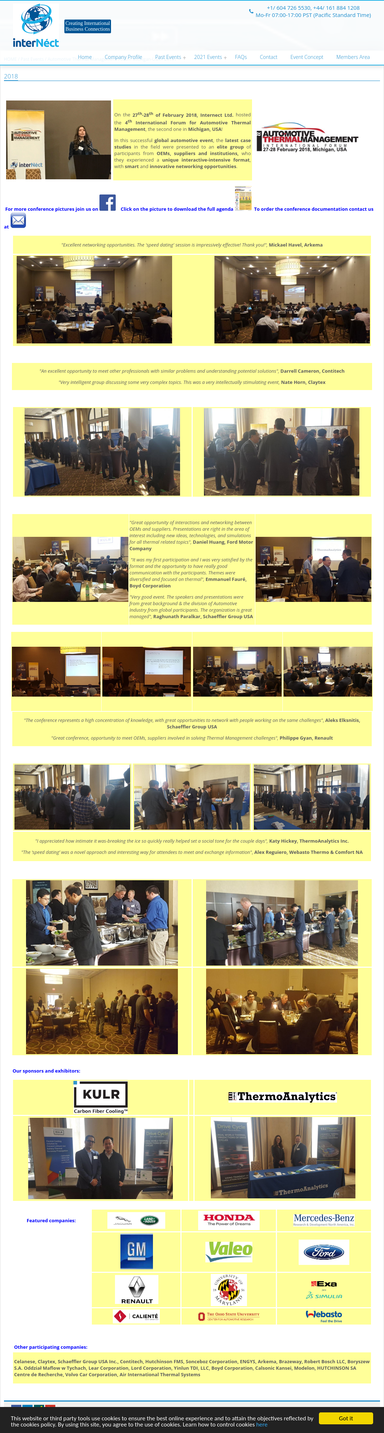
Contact (269, 57)
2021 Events (208, 57)
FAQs (241, 57)
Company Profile (123, 57)
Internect (36, 25)
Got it (346, 1418)
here (262, 1424)
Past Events (168, 57)
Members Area (353, 57)
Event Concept (306, 57)
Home (85, 57)
